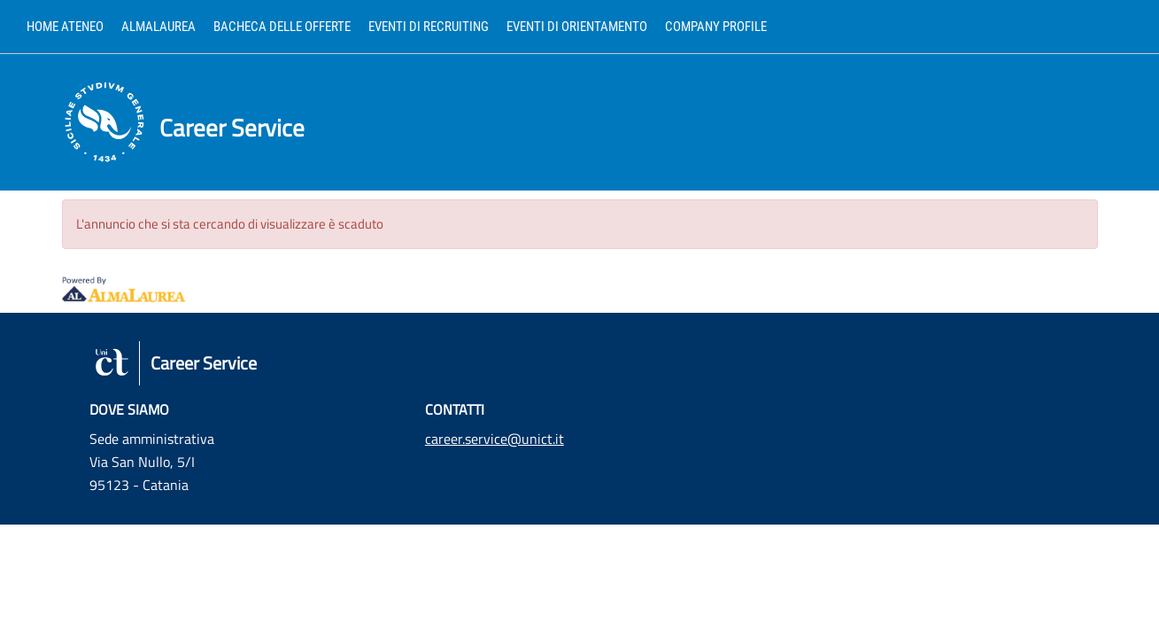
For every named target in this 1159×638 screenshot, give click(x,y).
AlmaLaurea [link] (158, 27)
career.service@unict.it (494, 438)
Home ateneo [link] (65, 27)
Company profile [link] (716, 27)
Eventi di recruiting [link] (428, 27)
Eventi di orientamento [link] (576, 27)
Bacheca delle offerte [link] (282, 27)
